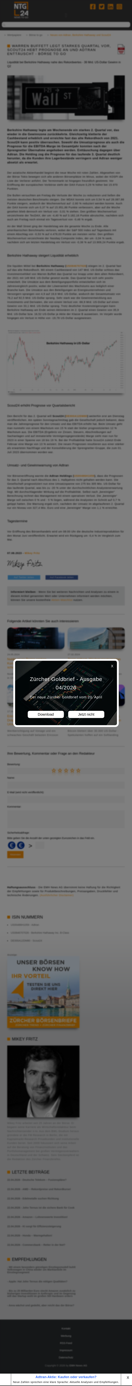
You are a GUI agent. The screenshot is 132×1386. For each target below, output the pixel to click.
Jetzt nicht (86, 715)
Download (46, 715)
